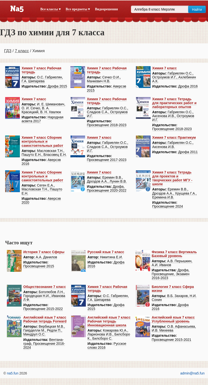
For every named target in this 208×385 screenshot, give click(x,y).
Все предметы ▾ (78, 9)
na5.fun (12, 373)
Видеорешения (106, 9)
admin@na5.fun (192, 373)
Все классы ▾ (50, 9)
